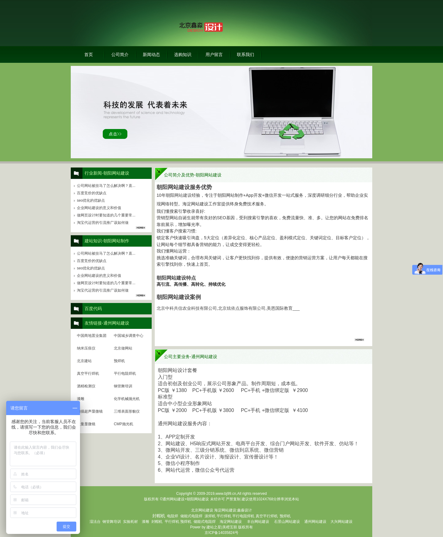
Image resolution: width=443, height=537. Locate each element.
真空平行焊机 (88, 373)
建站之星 (213, 527)
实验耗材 (130, 521)
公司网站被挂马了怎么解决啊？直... (106, 186)
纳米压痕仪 (86, 348)
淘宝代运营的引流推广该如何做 (103, 222)
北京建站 (84, 361)
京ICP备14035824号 (221, 533)
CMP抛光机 (123, 424)
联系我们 (245, 54)
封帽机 (156, 521)
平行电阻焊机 (125, 373)
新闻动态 (151, 54)
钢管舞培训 (123, 386)
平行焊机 (224, 516)
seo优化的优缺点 (91, 200)
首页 (88, 54)
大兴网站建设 (341, 521)
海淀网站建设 (225, 510)
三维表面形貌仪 (127, 411)
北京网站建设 (202, 510)
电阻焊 (172, 516)
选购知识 (182, 54)
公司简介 (120, 54)
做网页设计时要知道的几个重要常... (106, 215)
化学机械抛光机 (127, 399)
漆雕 (80, 399)
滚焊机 (210, 516)
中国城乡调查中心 (128, 335)
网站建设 (183, 195)
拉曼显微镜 (86, 424)
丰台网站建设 (258, 521)
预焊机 (119, 361)
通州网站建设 (315, 521)
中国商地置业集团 (91, 335)
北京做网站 (123, 348)
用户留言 (214, 54)
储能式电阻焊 (191, 516)
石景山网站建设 (287, 521)
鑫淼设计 (244, 510)
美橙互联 (229, 527)
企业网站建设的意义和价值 (99, 208)
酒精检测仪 (86, 386)
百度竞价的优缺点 (91, 193)
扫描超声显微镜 (90, 411)
